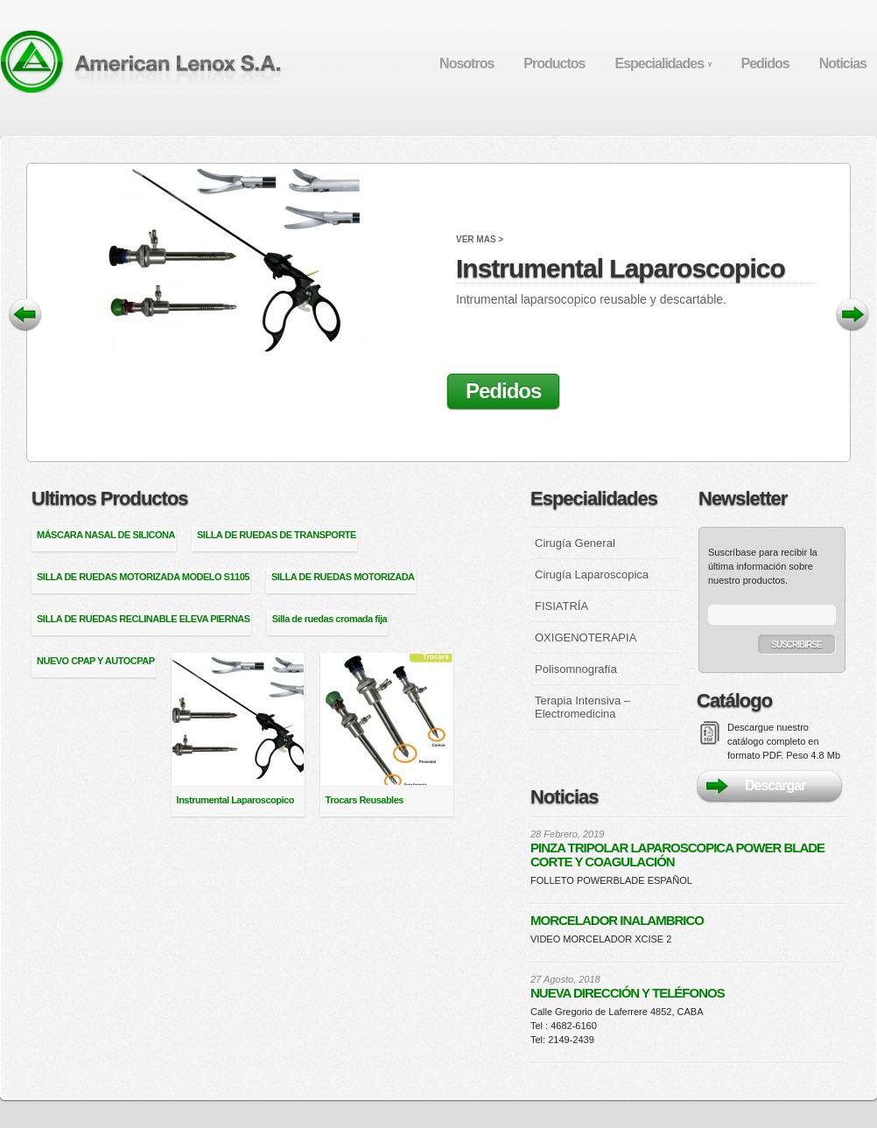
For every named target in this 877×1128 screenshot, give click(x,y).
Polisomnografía (576, 669)
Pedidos (765, 63)
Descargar (775, 785)
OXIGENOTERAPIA (585, 637)
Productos (554, 63)
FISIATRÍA (561, 606)
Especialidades (662, 63)
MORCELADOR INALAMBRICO (617, 921)
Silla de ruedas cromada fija (330, 618)
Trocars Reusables (364, 800)
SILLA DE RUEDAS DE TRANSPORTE (276, 534)
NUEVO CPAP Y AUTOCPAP (96, 660)
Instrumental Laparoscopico (635, 254)
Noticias (842, 63)
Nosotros (466, 63)
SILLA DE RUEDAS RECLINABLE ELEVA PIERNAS (143, 618)
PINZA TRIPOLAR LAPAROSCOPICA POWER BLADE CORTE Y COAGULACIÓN (677, 855)
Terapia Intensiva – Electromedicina (582, 707)
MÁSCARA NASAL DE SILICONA (106, 534)
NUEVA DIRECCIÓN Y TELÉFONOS (627, 993)
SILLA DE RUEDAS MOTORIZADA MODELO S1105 (143, 576)
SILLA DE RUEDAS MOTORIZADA (343, 576)
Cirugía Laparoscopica (592, 574)
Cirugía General (575, 543)
